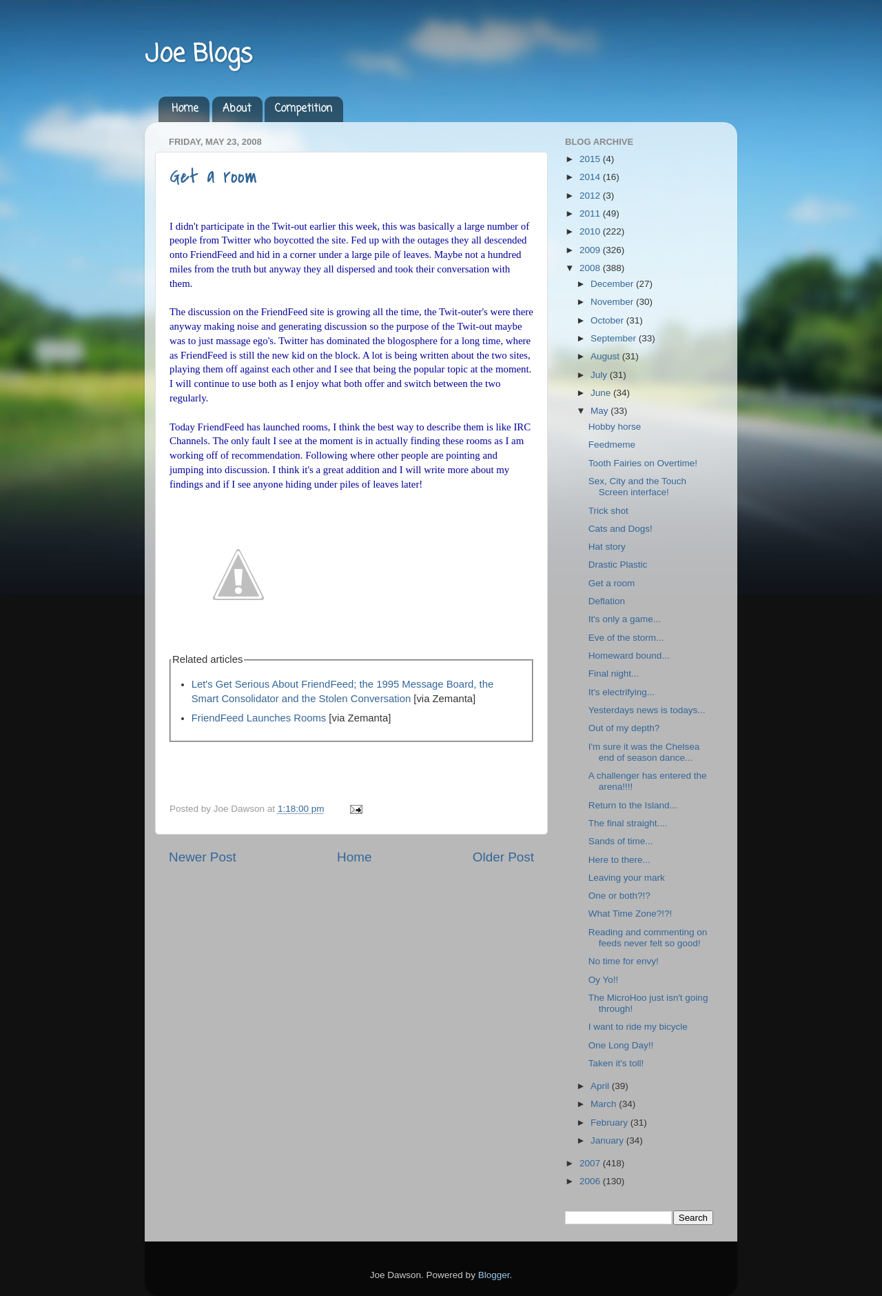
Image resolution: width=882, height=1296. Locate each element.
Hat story (607, 546)
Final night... (613, 673)
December (613, 284)
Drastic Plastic (618, 564)
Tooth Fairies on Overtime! (642, 463)
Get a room (213, 176)
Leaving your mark (626, 878)
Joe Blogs (198, 55)
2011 (591, 213)
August (606, 356)
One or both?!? (619, 895)
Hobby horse (615, 426)
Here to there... (619, 860)
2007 (591, 1163)
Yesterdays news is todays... (647, 710)
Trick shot (608, 511)
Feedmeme (611, 444)
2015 (591, 159)
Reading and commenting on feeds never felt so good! (648, 937)
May (601, 411)
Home (185, 109)
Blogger (494, 1275)
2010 (591, 231)
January (608, 1140)
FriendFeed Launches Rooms (259, 718)
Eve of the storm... (626, 637)
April (601, 1086)
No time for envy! (623, 961)
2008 (591, 268)
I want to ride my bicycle (638, 1026)
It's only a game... (624, 619)
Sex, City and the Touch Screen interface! (637, 486)
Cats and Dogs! (620, 529)
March (605, 1104)
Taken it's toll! (616, 1063)
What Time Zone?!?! (630, 913)
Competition (303, 109)
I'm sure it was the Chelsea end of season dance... (644, 752)
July (600, 375)
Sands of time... (620, 841)
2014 (591, 177)
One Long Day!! (621, 1045)
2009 (591, 250)
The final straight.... (628, 823)
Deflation (606, 601)
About (237, 109)
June (602, 393)
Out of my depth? (624, 728)
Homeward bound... (629, 655)
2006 (591, 1181)
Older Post (503, 857)
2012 (591, 195)
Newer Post (202, 857)
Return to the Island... (632, 805)
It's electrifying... (621, 692)
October (608, 320)
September (615, 338)
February (610, 1122)
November (613, 302)
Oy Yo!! (603, 980)
